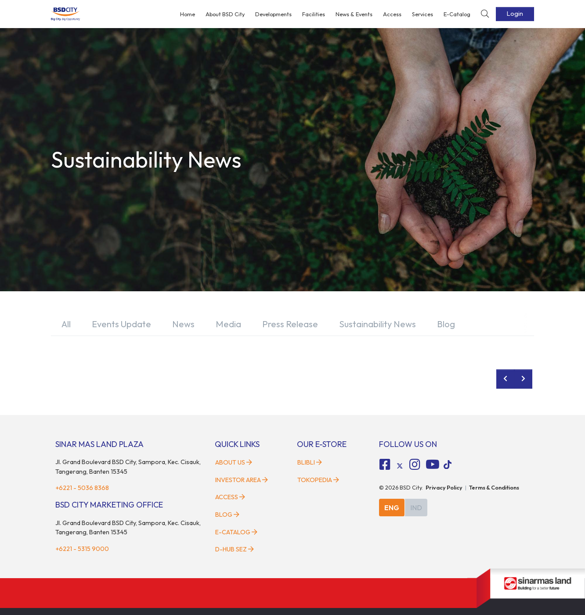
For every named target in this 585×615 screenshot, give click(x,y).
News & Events (354, 14)
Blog (446, 323)
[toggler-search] (485, 14)
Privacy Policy (444, 487)
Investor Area (241, 480)
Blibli (309, 462)
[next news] (523, 379)
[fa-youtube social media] (433, 465)
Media (228, 323)
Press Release (290, 323)
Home (187, 14)
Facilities (313, 14)
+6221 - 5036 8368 (82, 488)
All (66, 323)
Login (515, 14)
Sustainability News (377, 323)
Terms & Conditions (494, 487)
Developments (273, 14)
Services (422, 14)
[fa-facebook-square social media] (385, 465)
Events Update (121, 323)
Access (392, 14)
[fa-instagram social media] (415, 465)
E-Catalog (457, 14)
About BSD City (225, 14)
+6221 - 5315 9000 (82, 549)
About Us (233, 462)
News (183, 323)
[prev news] (505, 379)
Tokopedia (318, 480)
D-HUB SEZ (234, 549)
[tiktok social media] (400, 466)
